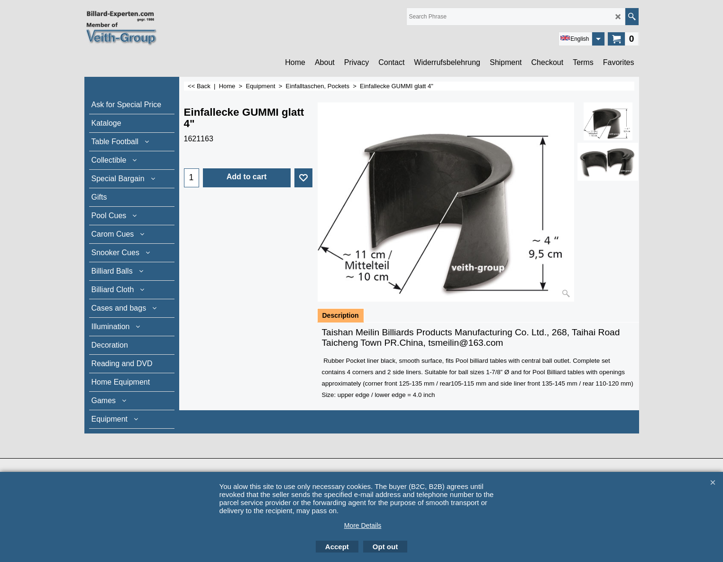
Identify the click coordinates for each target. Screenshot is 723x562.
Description (340, 315)
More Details (363, 525)
